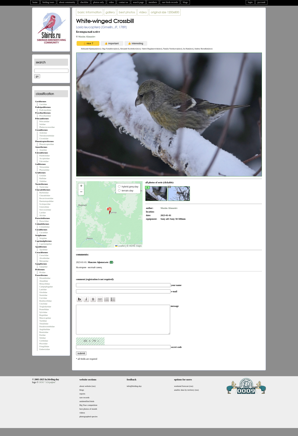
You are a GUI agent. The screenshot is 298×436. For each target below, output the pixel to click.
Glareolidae (44, 207)
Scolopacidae (45, 204)
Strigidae (43, 238)
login (250, 2)
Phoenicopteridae (46, 144)
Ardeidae (43, 133)
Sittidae (42, 338)
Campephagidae (46, 286)
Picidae (42, 272)
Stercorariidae (45, 210)
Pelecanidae (44, 121)
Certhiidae (43, 341)
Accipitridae (44, 158)
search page (138, 2)
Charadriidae (44, 195)
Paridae (42, 335)
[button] (109, 210)
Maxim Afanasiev (86, 36)
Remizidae (43, 332)
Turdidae (43, 321)
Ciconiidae (43, 138)
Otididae (43, 181)
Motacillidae (44, 284)
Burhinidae (44, 192)
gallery (110, 12)
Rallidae (42, 178)
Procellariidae (45, 116)
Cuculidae (43, 232)
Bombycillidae (45, 301)
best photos (127, 12)
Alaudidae (43, 281)
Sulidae (42, 124)
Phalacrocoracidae (47, 127)
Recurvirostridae (46, 198)
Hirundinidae (44, 278)
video (111, 2)
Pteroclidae (44, 221)
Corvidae (43, 298)
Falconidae (43, 161)
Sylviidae (43, 312)
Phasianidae (44, 170)
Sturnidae (43, 295)
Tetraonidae (44, 167)
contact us (123, 2)
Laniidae (43, 289)
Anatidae (43, 150)
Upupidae (43, 266)
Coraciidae (43, 255)
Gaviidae (43, 104)
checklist (84, 2)
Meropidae (43, 261)
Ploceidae (43, 343)
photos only (98, 2)
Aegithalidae (44, 329)
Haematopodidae (46, 201)
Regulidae (43, 315)
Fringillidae (44, 346)
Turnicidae (43, 187)
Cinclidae (43, 304)
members (153, 2)
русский (261, 2)
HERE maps (135, 246)
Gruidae (42, 175)
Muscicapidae (45, 318)
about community (67, 2)
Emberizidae (44, 349)
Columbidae (44, 227)
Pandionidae (44, 155)
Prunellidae (44, 309)
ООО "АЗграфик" (47, 388)
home (35, 2)
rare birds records (170, 2)
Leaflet (120, 246)
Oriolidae (43, 292)
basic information (89, 12)
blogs (185, 2)
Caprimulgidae (45, 244)
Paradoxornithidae (47, 326)
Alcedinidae (44, 258)
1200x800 (165, 12)
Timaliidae (43, 323)
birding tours (48, 2)
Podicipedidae (45, 110)
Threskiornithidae (46, 135)
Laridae (42, 212)
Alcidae (42, 215)
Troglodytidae (45, 306)
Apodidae (43, 249)
